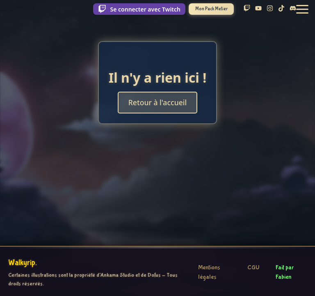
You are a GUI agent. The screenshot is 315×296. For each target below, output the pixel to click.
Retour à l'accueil (157, 102)
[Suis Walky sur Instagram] (270, 9)
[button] (302, 9)
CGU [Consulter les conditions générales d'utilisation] (253, 267)
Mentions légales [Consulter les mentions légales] (209, 272)
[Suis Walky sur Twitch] (247, 9)
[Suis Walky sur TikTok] (281, 9)
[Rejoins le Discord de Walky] (293, 9)
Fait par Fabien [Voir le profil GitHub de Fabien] (285, 272)
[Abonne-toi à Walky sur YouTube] (258, 9)
